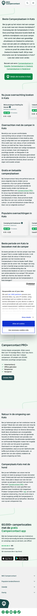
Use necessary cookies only (18, 330)
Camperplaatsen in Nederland (18, 69)
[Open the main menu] (33, 3)
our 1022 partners (14, 294)
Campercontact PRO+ (25, 191)
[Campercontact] (12, 3)
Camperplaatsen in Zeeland (22, 66)
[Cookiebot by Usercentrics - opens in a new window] (26, 284)
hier (25, 492)
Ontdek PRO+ (8, 378)
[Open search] (27, 3)
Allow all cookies (18, 323)
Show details (26, 317)
